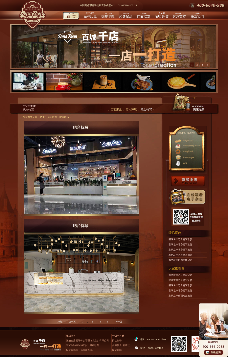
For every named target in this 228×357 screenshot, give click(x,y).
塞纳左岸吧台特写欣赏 (180, 239)
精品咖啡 (117, 350)
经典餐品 (125, 15)
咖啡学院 (107, 15)
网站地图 (94, 345)
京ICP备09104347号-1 (77, 345)
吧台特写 (64, 117)
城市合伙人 (161, 15)
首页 (70, 15)
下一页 (118, 321)
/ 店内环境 (130, 109)
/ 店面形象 (115, 109)
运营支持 (179, 15)
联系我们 (196, 15)
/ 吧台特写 (145, 109)
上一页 (72, 321)
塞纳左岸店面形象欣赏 (180, 260)
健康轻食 (117, 345)
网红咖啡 (117, 340)
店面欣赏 (143, 15)
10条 (59, 321)
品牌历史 (89, 15)
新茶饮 (126, 345)
